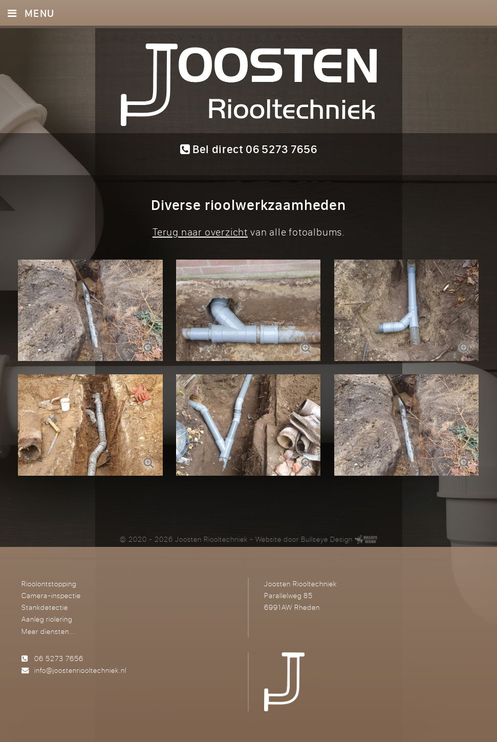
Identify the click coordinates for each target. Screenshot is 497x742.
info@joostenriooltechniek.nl (80, 670)
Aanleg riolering (46, 619)
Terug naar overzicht (200, 231)
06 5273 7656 (58, 658)
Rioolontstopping (48, 583)
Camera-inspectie (51, 595)
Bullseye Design (327, 539)
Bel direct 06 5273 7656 (248, 149)
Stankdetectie (44, 607)
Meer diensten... (48, 631)
